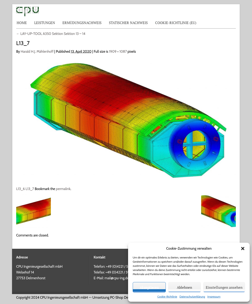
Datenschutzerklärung (192, 296)
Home (22, 22)
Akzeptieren (149, 287)
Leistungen (44, 22)
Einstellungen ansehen (224, 287)
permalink (63, 189)
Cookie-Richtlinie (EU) (175, 22)
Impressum (214, 296)
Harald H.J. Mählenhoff (37, 51)
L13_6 (20, 189)
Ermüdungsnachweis (81, 22)
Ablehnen (184, 287)
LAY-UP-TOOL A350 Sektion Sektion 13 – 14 (50, 34)
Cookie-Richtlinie (167, 296)
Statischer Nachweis (128, 22)
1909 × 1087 (118, 51)
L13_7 (30, 189)
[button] (242, 248)
